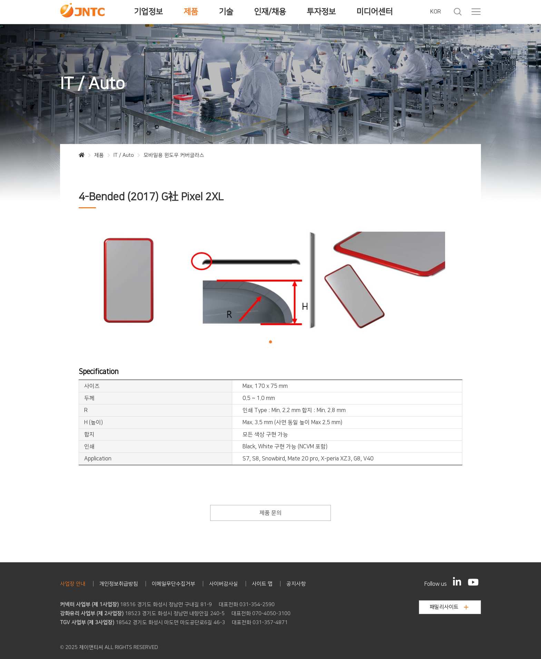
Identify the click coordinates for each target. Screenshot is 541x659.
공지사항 (296, 584)
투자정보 (321, 11)
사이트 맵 (262, 584)
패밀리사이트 (449, 607)
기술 (226, 11)
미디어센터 (374, 11)
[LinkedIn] (457, 581)
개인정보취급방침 (118, 584)
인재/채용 (270, 11)
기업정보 (148, 11)
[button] (270, 341)
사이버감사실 (223, 584)
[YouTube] (473, 582)
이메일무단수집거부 (173, 584)
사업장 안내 (73, 584)
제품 (191, 11)
